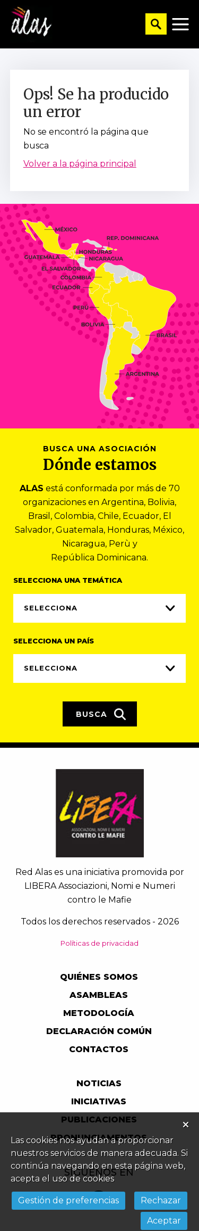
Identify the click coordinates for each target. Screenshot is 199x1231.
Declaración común (99, 1031)
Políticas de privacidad (99, 943)
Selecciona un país (53, 641)
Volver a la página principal (79, 164)
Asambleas (99, 995)
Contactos (98, 1049)
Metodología (98, 1013)
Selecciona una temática (67, 580)
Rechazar (161, 1200)
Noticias (99, 1083)
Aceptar (164, 1221)
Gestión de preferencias (68, 1200)
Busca (101, 714)
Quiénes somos (99, 977)
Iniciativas (98, 1101)
